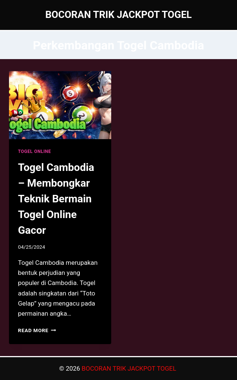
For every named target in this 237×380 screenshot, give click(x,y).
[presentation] (60, 105)
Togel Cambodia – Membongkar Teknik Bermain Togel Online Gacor (56, 198)
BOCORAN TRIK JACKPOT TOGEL (130, 368)
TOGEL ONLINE (34, 151)
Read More (37, 330)
